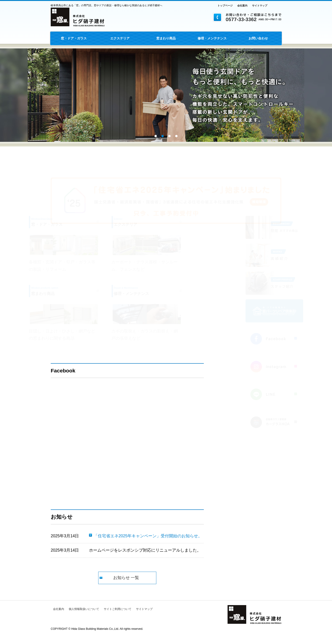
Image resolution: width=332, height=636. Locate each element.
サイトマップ (259, 5)
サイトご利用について (117, 609)
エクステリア (120, 38)
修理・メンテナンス (212, 38)
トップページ (225, 5)
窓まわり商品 (166, 38)
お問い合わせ (258, 38)
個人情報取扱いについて (84, 609)
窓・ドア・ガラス (74, 38)
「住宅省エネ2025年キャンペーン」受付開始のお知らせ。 (148, 536)
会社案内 (242, 5)
